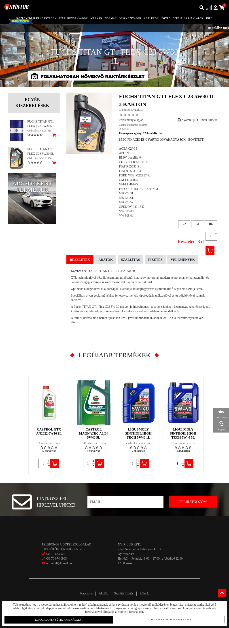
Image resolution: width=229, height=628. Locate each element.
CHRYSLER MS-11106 (134, 162)
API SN (124, 153)
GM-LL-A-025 (128, 180)
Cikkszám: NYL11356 (39, 158)
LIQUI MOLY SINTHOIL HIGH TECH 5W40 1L (138, 433)
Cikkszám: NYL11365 (39, 130)
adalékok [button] (151, 18)
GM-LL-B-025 (128, 184)
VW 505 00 (126, 211)
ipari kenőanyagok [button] (73, 18)
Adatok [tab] (105, 259)
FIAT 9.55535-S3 (130, 171)
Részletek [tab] (80, 259)
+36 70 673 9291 (56, 554)
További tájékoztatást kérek (168, 619)
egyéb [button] (165, 18)
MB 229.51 (126, 197)
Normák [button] (111, 18)
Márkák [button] (96, 18)
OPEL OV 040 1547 (131, 206)
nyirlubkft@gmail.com (58, 563)
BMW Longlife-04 (130, 157)
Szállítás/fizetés (124, 593)
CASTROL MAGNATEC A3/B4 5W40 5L (93, 433)
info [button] (209, 18)
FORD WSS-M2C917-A (134, 175)
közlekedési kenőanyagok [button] (36, 18)
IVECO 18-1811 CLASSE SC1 (138, 189)
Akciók (102, 593)
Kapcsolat (85, 593)
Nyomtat (185, 120)
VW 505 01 (126, 215)
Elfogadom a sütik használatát (61, 619)
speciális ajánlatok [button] (188, 18)
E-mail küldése (206, 120)
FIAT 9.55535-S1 (130, 166)
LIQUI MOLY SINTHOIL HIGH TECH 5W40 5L (183, 433)
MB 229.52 (126, 202)
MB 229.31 (126, 193)
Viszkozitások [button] (130, 18)
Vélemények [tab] (183, 259)
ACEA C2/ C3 (128, 148)
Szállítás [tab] (130, 259)
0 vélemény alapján (131, 120)
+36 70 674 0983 (56, 558)
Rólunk (145, 593)
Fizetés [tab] (155, 259)
